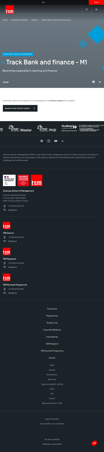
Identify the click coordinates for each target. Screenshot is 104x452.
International (52, 337)
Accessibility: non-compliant (52, 424)
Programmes (52, 316)
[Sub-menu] (96, 9)
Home (5, 20)
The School (52, 309)
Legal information (52, 419)
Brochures (52, 379)
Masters (35, 20)
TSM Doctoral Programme (52, 351)
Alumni (52, 358)
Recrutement (52, 375)
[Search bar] (87, 9)
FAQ (52, 394)
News (52, 365)
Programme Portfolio (19, 20)
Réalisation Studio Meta (52, 444)
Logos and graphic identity (52, 384)
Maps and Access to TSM (52, 403)
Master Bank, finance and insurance (56, 20)
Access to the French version (17, 108)
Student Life (52, 323)
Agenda (52, 370)
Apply (96, 2)
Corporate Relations (52, 330)
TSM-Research (52, 344)
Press (52, 389)
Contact (52, 398)
